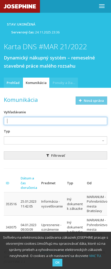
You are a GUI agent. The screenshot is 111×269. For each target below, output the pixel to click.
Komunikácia (36, 82)
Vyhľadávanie (15, 112)
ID (7, 183)
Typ (7, 131)
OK (57, 262)
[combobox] (55, 140)
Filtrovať (55, 155)
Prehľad (13, 82)
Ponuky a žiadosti (65, 82)
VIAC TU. (95, 255)
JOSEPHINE (20, 6)
